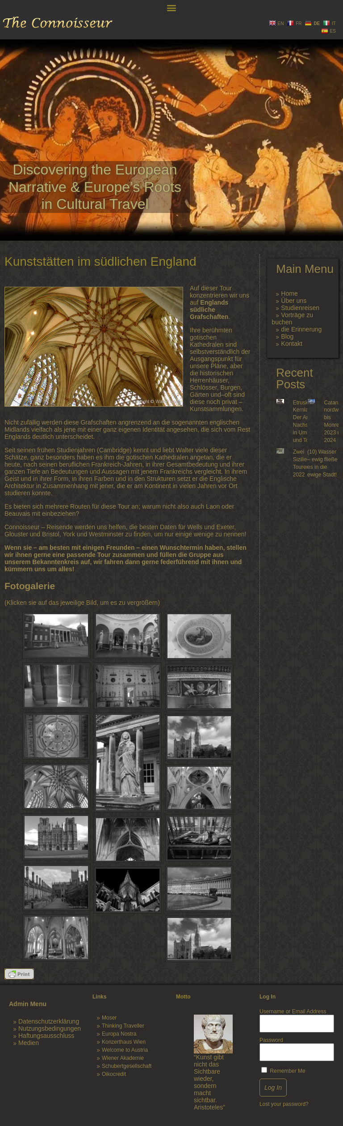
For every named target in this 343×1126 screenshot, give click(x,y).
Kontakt (291, 343)
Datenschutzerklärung (48, 1021)
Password (271, 1040)
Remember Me (283, 1070)
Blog (287, 336)
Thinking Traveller (123, 1026)
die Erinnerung (301, 329)
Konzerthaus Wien (124, 1042)
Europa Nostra (119, 1034)
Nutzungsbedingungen (49, 1028)
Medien (28, 1042)
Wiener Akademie (123, 1058)
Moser (109, 1018)
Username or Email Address (292, 1011)
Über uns (293, 300)
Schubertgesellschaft (126, 1066)
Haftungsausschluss (46, 1035)
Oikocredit (114, 1074)
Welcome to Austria (125, 1050)
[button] (171, 7)
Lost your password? (284, 1104)
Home (289, 293)
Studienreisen (300, 307)
